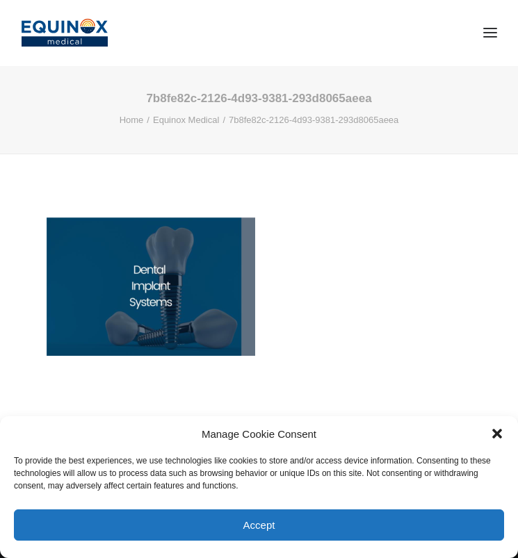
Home (132, 120)
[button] (497, 434)
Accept (259, 525)
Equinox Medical (186, 120)
